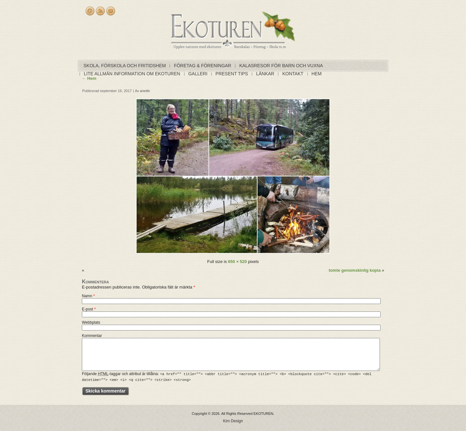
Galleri (197, 73)
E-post (89, 309)
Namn (88, 296)
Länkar (265, 73)
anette (145, 91)
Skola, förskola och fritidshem (124, 65)
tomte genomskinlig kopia (355, 270)
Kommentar (92, 335)
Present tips (232, 73)
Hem (317, 73)
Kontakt (292, 73)
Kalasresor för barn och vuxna (281, 65)
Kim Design (233, 420)
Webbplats (91, 322)
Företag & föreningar (202, 65)
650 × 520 (237, 261)
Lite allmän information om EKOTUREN (132, 73)
